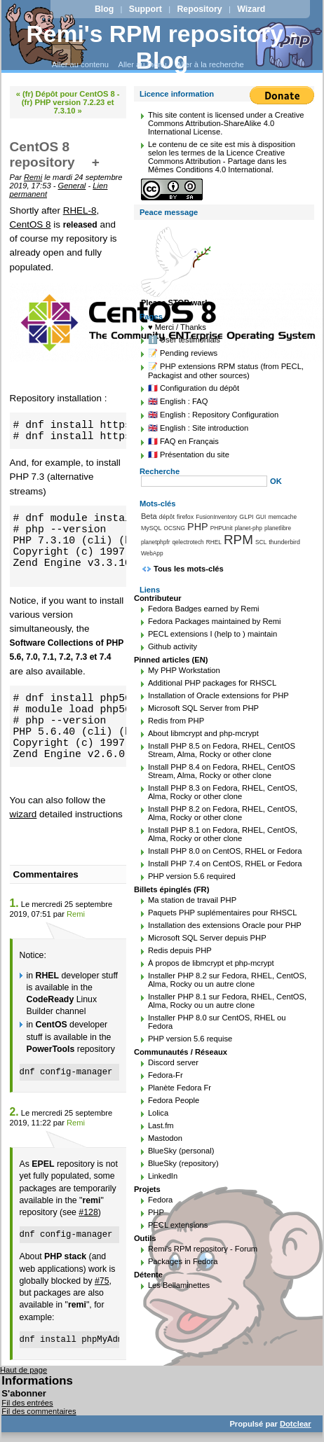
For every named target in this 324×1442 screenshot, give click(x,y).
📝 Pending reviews (182, 353)
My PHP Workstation (184, 670)
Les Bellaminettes (179, 1285)
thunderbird (284, 542)
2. (14, 1112)
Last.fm (161, 1125)
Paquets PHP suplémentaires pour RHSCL (222, 912)
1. (14, 903)
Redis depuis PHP (180, 950)
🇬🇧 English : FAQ (178, 401)
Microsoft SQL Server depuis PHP (207, 938)
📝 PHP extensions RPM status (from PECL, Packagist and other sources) (226, 371)
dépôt (167, 516)
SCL (260, 542)
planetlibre (277, 528)
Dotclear (295, 1424)
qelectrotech (188, 542)
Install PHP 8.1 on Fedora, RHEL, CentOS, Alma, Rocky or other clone (222, 834)
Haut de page (23, 1370)
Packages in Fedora (183, 1261)
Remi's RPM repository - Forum (202, 1249)
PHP (197, 526)
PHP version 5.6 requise (190, 1038)
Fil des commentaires (38, 1411)
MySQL (151, 528)
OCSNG (174, 528)
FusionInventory (216, 516)
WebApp (152, 553)
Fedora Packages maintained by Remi (214, 621)
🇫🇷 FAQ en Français (183, 441)
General (72, 185)
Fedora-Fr (165, 1075)
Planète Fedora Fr (179, 1087)
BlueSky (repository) (183, 1163)
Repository (199, 9)
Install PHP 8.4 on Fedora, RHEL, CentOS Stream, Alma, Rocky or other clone (221, 771)
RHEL (214, 542)
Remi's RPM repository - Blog (162, 47)
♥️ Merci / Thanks (177, 327)
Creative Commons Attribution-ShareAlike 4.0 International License (226, 123)
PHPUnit (221, 528)
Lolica (158, 1113)
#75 (102, 1281)
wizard (23, 814)
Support (145, 9)
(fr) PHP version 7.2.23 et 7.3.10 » (68, 106)
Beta (149, 516)
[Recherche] (204, 481)
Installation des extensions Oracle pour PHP (225, 925)
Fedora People (173, 1100)
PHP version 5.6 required (192, 876)
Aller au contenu (80, 64)
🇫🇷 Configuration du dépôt (193, 388)
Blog (104, 9)
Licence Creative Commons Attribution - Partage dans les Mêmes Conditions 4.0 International (217, 161)
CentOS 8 (30, 224)
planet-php (248, 528)
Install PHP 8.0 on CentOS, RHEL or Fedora (225, 851)
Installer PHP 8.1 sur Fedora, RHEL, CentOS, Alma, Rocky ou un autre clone (227, 1000)
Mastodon (165, 1138)
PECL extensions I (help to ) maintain (212, 634)
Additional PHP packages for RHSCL (212, 683)
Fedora (160, 1199)
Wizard (251, 9)
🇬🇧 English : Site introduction (198, 428)
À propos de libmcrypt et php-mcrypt (211, 963)
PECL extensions (178, 1225)
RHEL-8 (80, 210)
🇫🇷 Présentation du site (188, 454)
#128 (88, 1212)
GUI (261, 516)
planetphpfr (155, 542)
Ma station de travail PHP (192, 900)
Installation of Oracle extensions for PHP (218, 695)
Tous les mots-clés (189, 568)
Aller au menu (143, 64)
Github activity (172, 646)
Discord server (173, 1062)
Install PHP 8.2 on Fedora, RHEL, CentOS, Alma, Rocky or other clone (222, 813)
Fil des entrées (27, 1403)
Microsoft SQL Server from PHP (203, 708)
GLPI (246, 516)
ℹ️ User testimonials (184, 339)
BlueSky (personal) (181, 1150)
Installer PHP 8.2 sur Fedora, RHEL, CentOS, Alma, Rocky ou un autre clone (227, 979)
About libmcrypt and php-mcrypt (203, 733)
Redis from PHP (176, 720)
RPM (238, 539)
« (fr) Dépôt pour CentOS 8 (65, 94)
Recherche (160, 471)
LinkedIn (162, 1176)
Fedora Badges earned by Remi (203, 608)
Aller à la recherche (209, 64)
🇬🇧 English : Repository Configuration (213, 414)
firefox (185, 516)
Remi (33, 177)
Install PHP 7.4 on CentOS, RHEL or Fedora (225, 863)
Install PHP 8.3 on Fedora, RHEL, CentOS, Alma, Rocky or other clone (222, 792)
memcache (282, 516)
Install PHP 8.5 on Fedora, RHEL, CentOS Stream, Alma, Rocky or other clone (221, 750)
